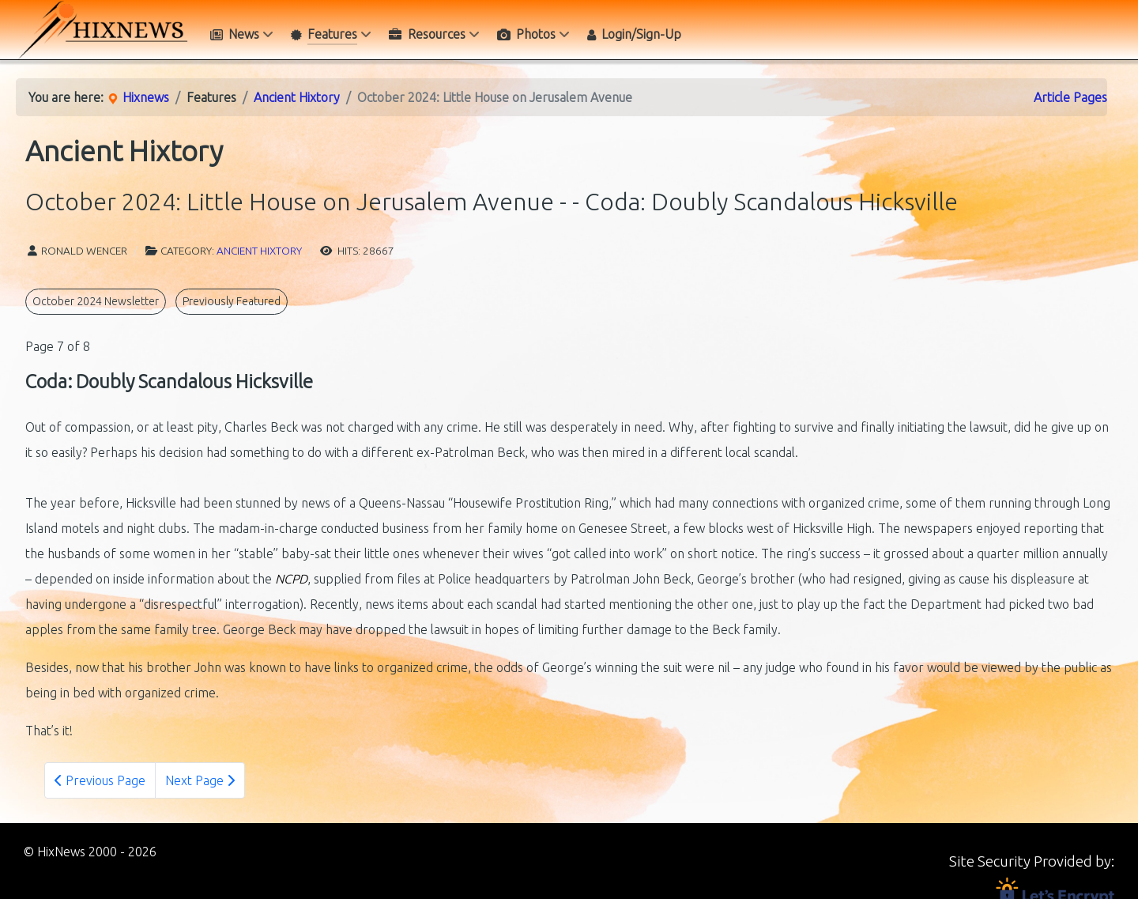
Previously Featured (232, 301)
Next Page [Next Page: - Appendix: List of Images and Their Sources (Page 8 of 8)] (200, 780)
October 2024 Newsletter (95, 301)
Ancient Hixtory (259, 250)
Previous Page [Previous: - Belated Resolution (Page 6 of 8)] (100, 780)
